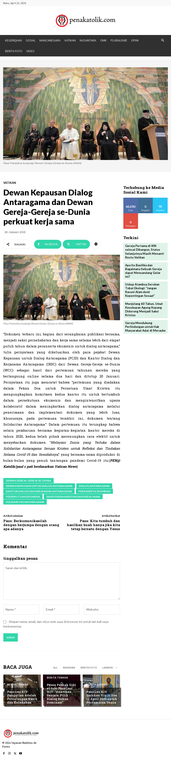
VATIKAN (70, 40)
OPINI (134, 40)
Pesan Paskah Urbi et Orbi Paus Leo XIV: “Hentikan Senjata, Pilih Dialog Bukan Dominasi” (63, 695)
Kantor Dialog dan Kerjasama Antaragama (39, 491)
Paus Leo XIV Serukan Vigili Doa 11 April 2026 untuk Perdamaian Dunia (101, 697)
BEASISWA (69, 667)
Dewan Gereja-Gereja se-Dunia (28, 480)
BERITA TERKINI (17, 684)
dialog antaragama (94, 486)
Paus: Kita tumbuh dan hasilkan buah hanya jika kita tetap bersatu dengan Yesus (93, 525)
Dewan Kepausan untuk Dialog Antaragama (39, 486)
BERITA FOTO (13, 51)
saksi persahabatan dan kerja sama (73, 496)
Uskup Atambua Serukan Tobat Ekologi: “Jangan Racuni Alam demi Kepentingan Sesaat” (142, 285)
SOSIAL (30, 40)
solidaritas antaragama (25, 502)
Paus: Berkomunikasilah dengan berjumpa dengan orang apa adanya (31, 525)
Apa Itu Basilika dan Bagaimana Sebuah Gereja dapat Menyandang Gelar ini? (145, 268)
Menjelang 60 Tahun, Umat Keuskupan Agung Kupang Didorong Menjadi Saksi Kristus (143, 304)
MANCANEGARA (49, 40)
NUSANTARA (88, 40)
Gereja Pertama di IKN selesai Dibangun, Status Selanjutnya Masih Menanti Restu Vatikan (144, 251)
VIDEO (30, 51)
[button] (162, 40)
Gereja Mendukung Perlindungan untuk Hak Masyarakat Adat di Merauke (145, 322)
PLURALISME (119, 40)
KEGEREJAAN (13, 40)
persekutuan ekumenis (23, 496)
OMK (103, 40)
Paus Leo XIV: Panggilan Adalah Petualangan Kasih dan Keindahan (22, 697)
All (55, 667)
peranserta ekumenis (94, 491)
